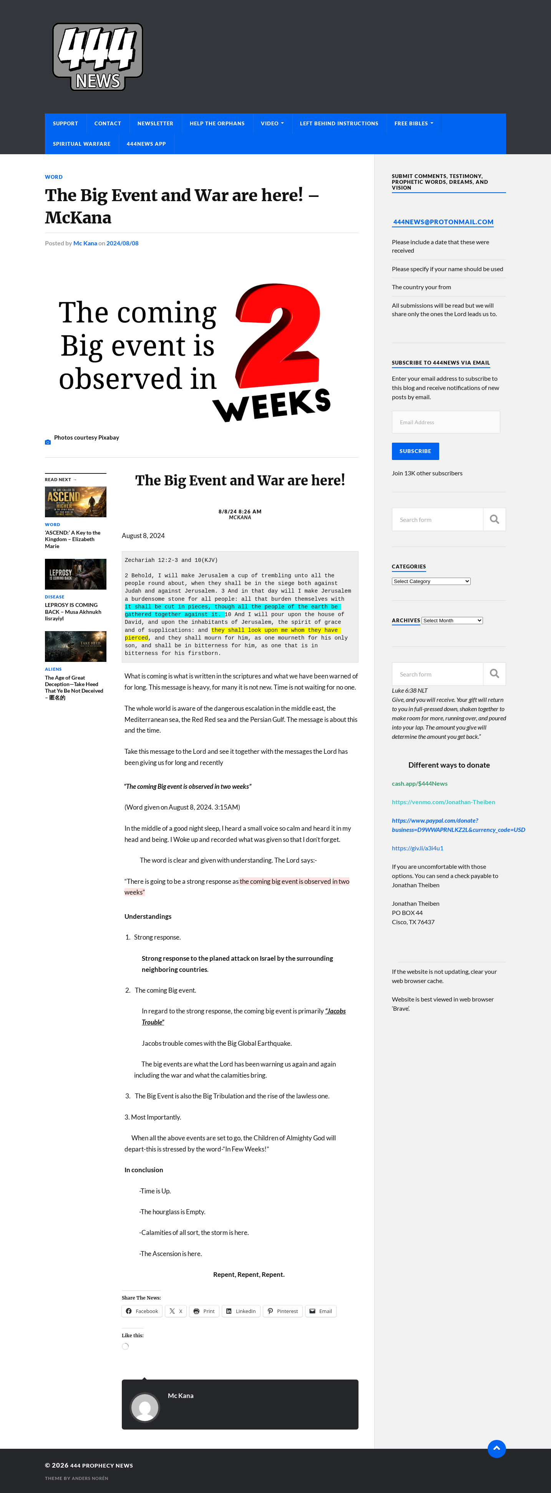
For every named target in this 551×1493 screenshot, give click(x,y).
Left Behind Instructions (339, 123)
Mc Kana (85, 243)
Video (270, 123)
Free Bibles (411, 123)
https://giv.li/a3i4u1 (417, 847)
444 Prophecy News (108, 1465)
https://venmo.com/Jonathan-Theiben (443, 801)
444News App (146, 144)
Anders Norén (92, 1478)
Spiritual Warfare (82, 144)
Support (65, 123)
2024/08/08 (122, 243)
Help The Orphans (217, 123)
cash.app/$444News (420, 783)
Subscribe (416, 451)
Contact (108, 123)
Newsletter (156, 123)
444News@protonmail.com (443, 221)
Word (54, 176)
